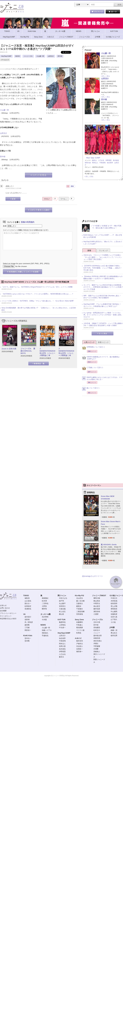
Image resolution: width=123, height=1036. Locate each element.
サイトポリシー (5, 616)
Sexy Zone (79, 620)
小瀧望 (95, 614)
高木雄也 (116, 160)
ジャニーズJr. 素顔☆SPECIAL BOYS (28, 351)
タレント (80, 12)
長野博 (27, 620)
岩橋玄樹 (96, 638)
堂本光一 (28, 638)
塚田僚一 (79, 652)
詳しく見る (106, 76)
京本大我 (96, 622)
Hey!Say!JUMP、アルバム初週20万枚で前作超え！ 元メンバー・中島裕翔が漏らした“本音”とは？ (103, 305)
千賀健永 (79, 609)
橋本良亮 (79, 641)
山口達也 (28, 601)
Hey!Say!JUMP (6, 56)
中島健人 (79, 625)
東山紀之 (114, 633)
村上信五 (62, 612)
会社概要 (3, 611)
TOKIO (26, 595)
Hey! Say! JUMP (93, 158)
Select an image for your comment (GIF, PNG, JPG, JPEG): (26, 263)
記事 (50, 12)
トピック (65, 12)
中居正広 (114, 598)
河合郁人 (79, 646)
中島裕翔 (102, 162)
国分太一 (28, 603)
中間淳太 (96, 603)
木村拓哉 (114, 601)
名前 (4, 226)
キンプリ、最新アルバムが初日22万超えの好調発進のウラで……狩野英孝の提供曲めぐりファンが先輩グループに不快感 (103, 287)
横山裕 (61, 614)
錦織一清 (114, 630)
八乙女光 (101, 160)
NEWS (17, 56)
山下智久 (114, 619)
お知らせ (3, 605)
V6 (24, 614)
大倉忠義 (62, 609)
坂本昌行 (28, 617)
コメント (6, 230)
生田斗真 (114, 617)
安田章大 (62, 606)
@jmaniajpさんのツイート (92, 576)
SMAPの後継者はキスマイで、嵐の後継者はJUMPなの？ (100, 358)
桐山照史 (96, 601)
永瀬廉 (95, 649)
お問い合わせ (5, 608)
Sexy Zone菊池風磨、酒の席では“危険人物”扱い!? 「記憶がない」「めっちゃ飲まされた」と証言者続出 (39, 309)
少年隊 (112, 627)
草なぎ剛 (114, 606)
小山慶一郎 (40, 56)
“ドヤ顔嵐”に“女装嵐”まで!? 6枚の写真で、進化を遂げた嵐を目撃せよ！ (106, 227)
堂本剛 (27, 641)
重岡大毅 (96, 598)
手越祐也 (45, 636)
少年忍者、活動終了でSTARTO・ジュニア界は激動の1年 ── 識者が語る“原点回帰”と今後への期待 (103, 324)
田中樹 (60, 56)
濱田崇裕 (96, 612)
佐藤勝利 (79, 622)
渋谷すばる (63, 598)
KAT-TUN (61, 620)
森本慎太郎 (97, 636)
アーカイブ (5, 60)
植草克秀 (114, 636)
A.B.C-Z (78, 638)
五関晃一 (79, 649)
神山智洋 (96, 606)
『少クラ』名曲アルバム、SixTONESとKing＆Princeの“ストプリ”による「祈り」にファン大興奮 (37, 287)
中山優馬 (114, 612)
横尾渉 (78, 606)
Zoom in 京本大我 (9, 349)
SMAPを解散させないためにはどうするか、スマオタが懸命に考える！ (102, 378)
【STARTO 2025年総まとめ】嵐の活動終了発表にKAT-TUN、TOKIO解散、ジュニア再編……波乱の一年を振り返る (103, 268)
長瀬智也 (28, 609)
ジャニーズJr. (28, 56)
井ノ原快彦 (29, 622)
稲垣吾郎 (114, 603)
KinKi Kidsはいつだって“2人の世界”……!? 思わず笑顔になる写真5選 (102, 236)
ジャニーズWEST (99, 595)
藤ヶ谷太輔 (80, 601)
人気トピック (89, 342)
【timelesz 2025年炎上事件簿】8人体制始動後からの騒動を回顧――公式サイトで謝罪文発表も (103, 277)
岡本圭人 (95, 162)
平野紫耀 (96, 646)
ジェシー (96, 633)
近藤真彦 (114, 614)
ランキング (103, 251)
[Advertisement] (102, 201)
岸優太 (95, 643)
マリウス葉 (80, 630)
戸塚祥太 (79, 644)
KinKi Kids (27, 635)
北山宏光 (79, 598)
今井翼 (44, 620)
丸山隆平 (62, 603)
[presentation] (23, 254)
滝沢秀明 (45, 617)
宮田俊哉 (79, 614)
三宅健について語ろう (92, 368)
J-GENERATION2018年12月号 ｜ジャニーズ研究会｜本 (66, 352)
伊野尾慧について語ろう (93, 347)
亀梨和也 (62, 622)
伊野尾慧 (109, 160)
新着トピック (103, 342)
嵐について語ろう (91, 389)
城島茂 (27, 598)
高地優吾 (96, 627)
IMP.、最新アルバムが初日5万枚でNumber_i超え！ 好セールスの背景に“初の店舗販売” (103, 297)
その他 (113, 622)
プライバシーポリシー (8, 613)
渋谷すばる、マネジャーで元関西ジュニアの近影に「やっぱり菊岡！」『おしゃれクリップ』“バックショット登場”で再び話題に (103, 257)
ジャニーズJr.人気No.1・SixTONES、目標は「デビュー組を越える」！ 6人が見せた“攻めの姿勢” (38, 301)
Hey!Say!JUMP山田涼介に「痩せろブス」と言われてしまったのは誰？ (102, 243)
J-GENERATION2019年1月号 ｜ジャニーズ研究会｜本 (47, 352)
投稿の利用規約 (27, 222)
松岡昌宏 (28, 606)
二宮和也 (45, 603)
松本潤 (44, 601)
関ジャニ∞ (62, 595)
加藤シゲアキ (47, 630)
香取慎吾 (114, 609)
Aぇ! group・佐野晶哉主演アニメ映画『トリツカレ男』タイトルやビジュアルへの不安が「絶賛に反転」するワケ (103, 315)
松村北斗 (96, 630)
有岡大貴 (88, 162)
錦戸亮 (61, 601)
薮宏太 (94, 160)
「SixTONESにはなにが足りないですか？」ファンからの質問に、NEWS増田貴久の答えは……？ (37, 294)
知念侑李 (110, 162)
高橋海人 (96, 652)
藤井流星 (96, 609)
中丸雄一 (62, 627)
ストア (35, 12)
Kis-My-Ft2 (79, 595)
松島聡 (78, 633)
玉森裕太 (79, 603)
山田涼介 (51, 56)
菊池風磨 (79, 627)
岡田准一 (28, 630)
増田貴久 (45, 633)
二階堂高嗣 (80, 612)
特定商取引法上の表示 (8, 619)
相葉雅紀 (45, 598)
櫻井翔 (44, 609)
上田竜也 (62, 625)
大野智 (44, 606)
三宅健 (27, 627)
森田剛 (27, 625)
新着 (89, 251)
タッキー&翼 (45, 614)
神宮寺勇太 (97, 641)
